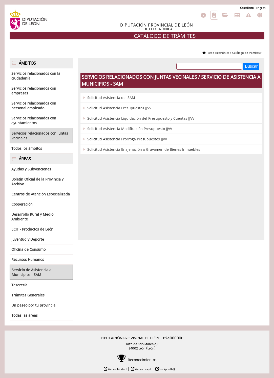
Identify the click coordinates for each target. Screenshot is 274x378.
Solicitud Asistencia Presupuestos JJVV (119, 108)
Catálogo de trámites (214, 15)
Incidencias (248, 15)
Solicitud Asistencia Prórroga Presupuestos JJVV (127, 139)
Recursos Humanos (27, 259)
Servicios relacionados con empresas (33, 90)
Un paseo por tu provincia (33, 305)
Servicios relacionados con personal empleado (33, 105)
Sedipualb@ (167, 369)
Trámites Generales (28, 295)
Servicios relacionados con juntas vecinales (40, 135)
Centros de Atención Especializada (40, 194)
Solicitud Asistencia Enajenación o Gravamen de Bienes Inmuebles (143, 149)
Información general (203, 15)
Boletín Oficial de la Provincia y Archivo (37, 181)
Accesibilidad (117, 369)
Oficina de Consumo (28, 249)
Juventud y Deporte (27, 239)
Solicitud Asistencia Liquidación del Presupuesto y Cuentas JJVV (140, 118)
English (261, 8)
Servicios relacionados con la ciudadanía (35, 76)
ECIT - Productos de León (32, 229)
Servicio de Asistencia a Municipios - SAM (31, 272)
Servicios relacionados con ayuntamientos (33, 120)
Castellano (247, 8)
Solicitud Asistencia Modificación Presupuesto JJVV (129, 128)
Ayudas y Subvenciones (31, 169)
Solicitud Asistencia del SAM (111, 97)
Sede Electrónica (218, 53)
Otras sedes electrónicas (259, 15)
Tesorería (19, 285)
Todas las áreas (24, 315)
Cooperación (22, 204)
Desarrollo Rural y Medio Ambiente (32, 216)
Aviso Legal (142, 369)
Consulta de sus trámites (225, 15)
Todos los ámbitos (26, 148)
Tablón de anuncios (237, 15)
